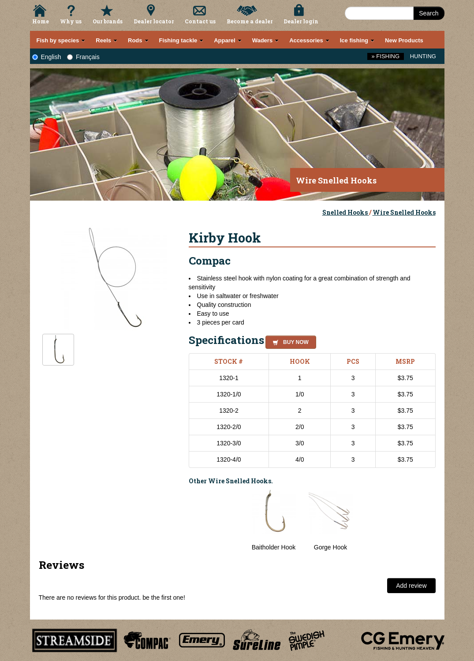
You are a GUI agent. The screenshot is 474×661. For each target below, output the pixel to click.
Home (40, 21)
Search (428, 13)
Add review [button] (411, 585)
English (46, 56)
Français (83, 56)
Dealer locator (154, 21)
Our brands (108, 21)
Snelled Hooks (345, 212)
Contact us (200, 21)
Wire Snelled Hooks (404, 212)
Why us (71, 21)
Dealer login (301, 21)
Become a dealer (249, 21)
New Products (404, 40)
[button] (289, 341)
